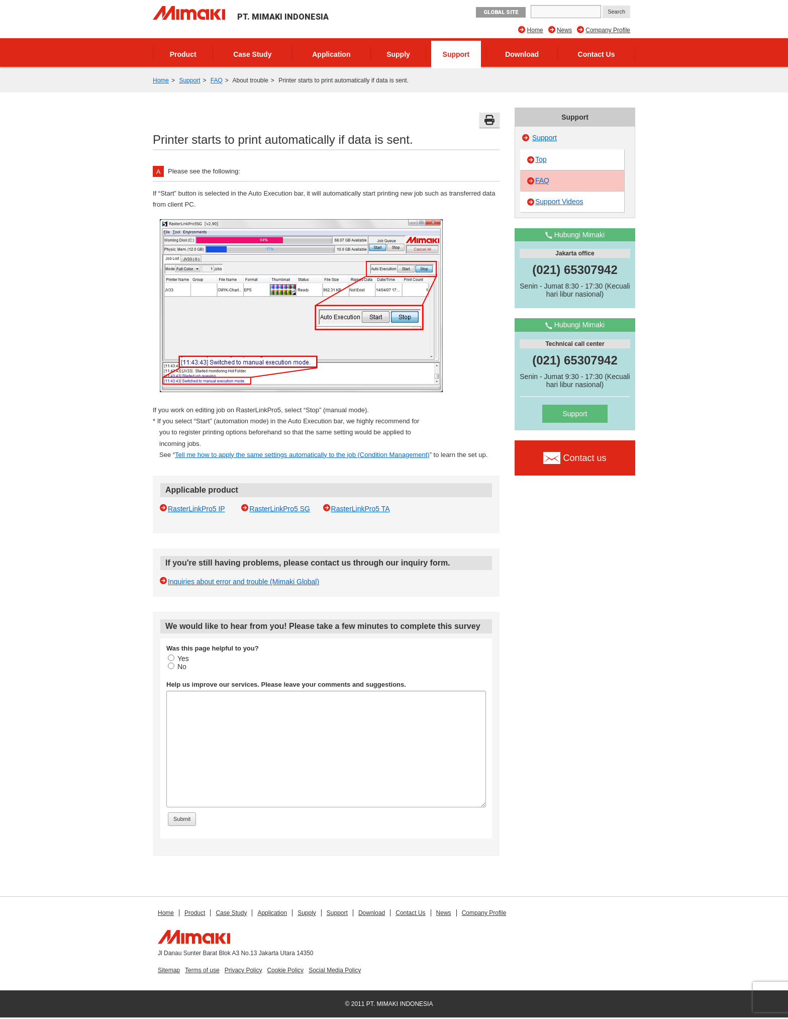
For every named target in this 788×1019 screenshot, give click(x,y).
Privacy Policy (243, 970)
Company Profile (607, 30)
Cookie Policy (285, 970)
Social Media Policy (335, 970)
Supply (398, 54)
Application (331, 54)
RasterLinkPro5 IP (196, 509)
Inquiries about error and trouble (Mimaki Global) (243, 582)
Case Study (252, 54)
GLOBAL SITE (500, 12)
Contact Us (596, 54)
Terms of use (202, 970)
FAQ (217, 80)
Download (522, 54)
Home (535, 30)
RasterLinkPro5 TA (360, 509)
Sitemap (169, 970)
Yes (178, 659)
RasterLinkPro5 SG (279, 509)
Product (183, 54)
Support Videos (559, 202)
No (177, 667)
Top (541, 159)
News (564, 30)
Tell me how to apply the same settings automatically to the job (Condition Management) (302, 454)
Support (456, 54)
